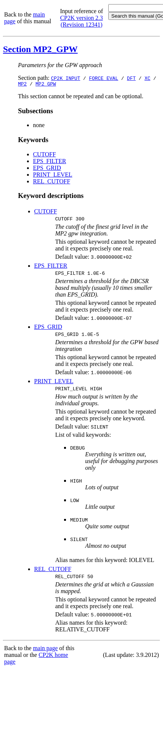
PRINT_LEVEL (52, 175)
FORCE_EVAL (103, 78)
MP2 (22, 84)
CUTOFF (44, 155)
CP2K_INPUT (65, 78)
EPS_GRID (47, 169)
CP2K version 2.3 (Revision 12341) (81, 21)
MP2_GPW (46, 84)
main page (45, 655)
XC (148, 78)
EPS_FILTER (49, 162)
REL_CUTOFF (51, 182)
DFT (131, 78)
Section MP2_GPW (40, 49)
